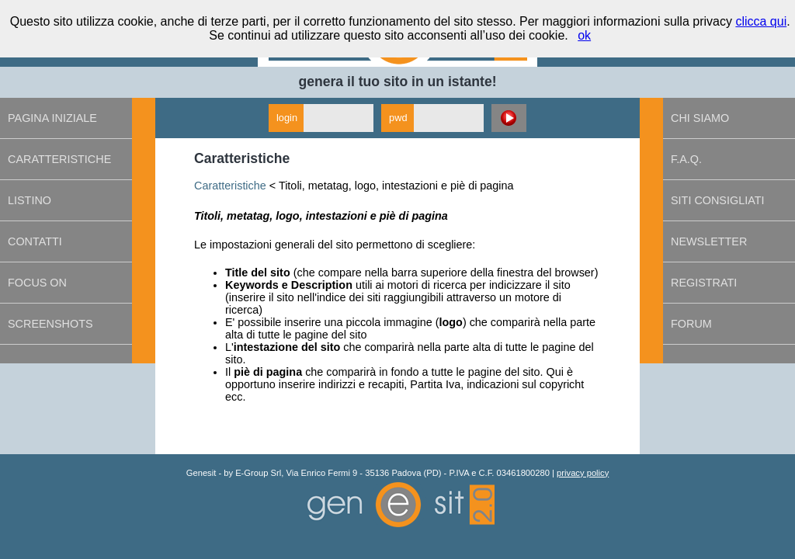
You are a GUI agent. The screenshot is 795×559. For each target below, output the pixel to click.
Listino (29, 200)
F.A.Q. (686, 159)
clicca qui (760, 21)
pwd (398, 117)
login (286, 117)
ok (584, 35)
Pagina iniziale (52, 118)
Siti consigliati (717, 200)
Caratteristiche (59, 159)
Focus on (37, 282)
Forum (691, 324)
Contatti (35, 241)
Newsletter (709, 241)
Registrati (704, 282)
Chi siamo (700, 118)
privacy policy (583, 472)
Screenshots (50, 324)
